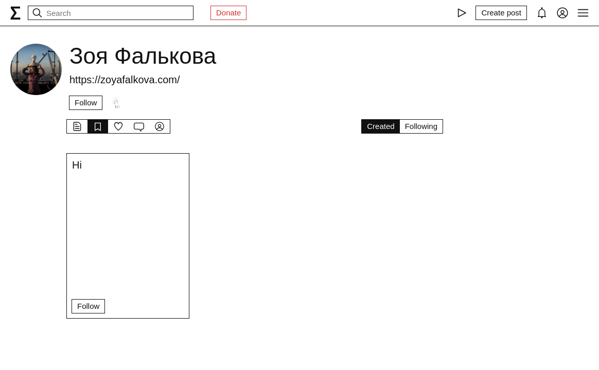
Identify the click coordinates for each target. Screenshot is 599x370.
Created (380, 126)
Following (421, 126)
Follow (86, 102)
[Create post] (501, 13)
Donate (228, 12)
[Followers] (116, 102)
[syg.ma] (15, 13)
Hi (77, 165)
